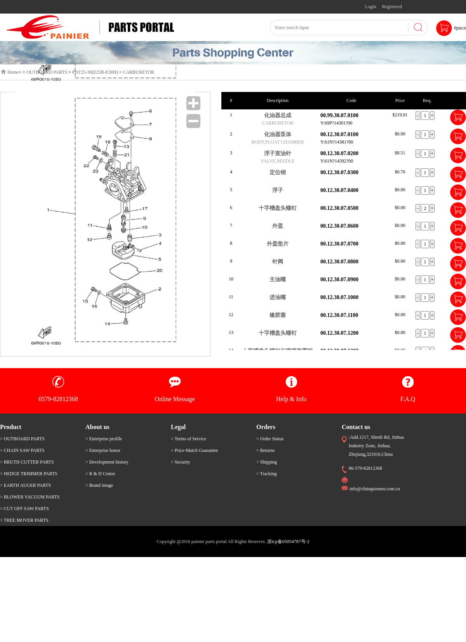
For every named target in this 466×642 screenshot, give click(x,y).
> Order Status (269, 438)
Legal (178, 427)
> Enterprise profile (103, 438)
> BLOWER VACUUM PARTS (30, 497)
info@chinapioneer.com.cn (375, 488)
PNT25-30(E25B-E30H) (95, 72)
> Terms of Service (188, 438)
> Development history (107, 462)
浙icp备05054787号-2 (288, 541)
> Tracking (266, 473)
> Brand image (99, 485)
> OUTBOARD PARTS (22, 438)
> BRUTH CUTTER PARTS (27, 462)
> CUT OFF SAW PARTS (24, 508)
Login (370, 6)
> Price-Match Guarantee (194, 450)
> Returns (265, 450)
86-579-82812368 (365, 468)
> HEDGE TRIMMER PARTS (28, 473)
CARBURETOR (138, 72)
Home (13, 72)
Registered (392, 6)
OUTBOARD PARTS (46, 72)
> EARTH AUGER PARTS (25, 485)
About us (97, 427)
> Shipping (266, 462)
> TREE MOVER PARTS (24, 520)
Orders (265, 427)
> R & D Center (100, 473)
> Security (180, 462)
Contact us (356, 427)
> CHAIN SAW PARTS (22, 450)
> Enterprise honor (102, 450)
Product (10, 427)
